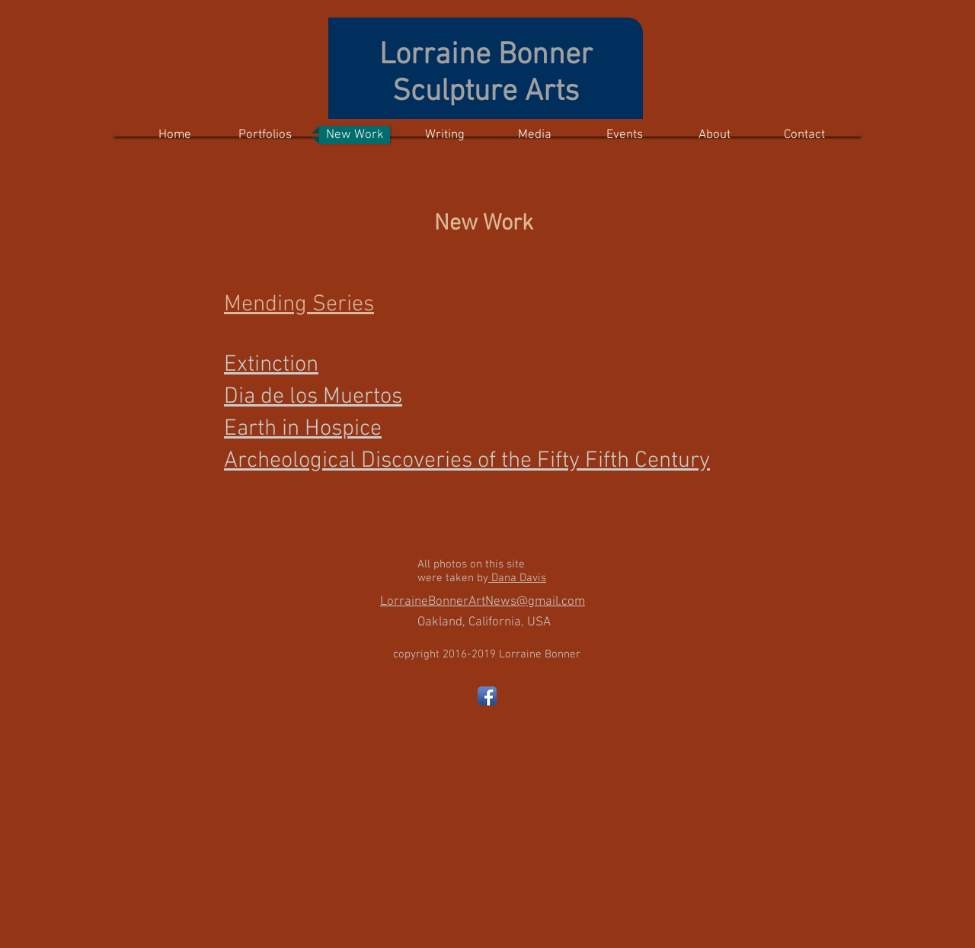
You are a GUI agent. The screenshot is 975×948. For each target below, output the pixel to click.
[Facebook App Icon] (487, 695)
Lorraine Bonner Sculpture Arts (486, 74)
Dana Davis (517, 578)
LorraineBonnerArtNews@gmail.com (482, 601)
